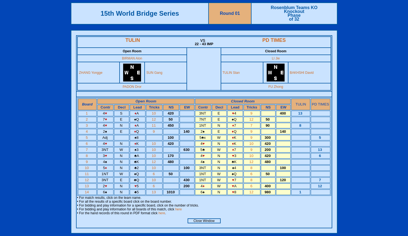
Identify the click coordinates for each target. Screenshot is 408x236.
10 (154, 113)
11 (154, 125)
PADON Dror (132, 87)
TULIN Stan (231, 73)
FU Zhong (275, 87)
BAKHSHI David (302, 73)
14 (87, 192)
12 (154, 119)
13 (87, 186)
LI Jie (276, 58)
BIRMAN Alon (132, 58)
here (178, 209)
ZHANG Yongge (90, 73)
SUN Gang (154, 73)
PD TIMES (274, 40)
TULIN (132, 40)
